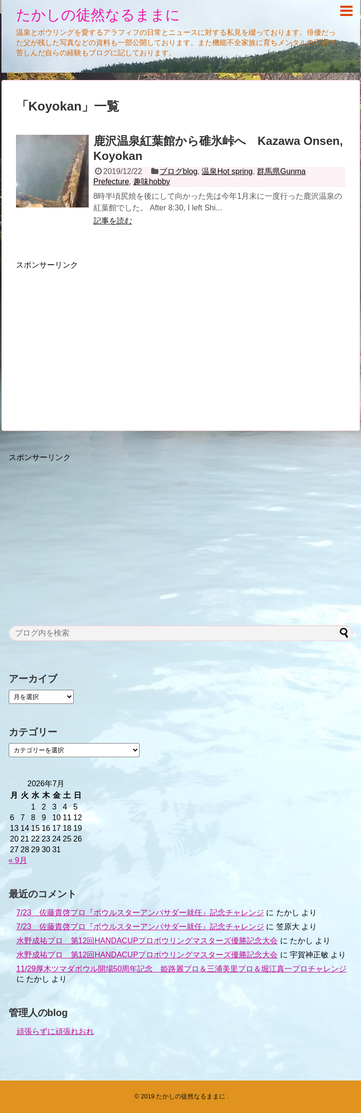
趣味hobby (151, 181)
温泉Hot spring (227, 171)
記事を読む (113, 221)
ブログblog (178, 171)
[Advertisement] (97, 338)
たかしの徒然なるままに (98, 15)
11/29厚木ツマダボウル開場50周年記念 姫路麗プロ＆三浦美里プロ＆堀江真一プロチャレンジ (181, 969)
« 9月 (18, 860)
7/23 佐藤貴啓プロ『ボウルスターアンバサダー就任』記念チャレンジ (140, 912)
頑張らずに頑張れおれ (55, 1031)
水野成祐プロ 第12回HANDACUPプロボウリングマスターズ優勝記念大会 (147, 941)
